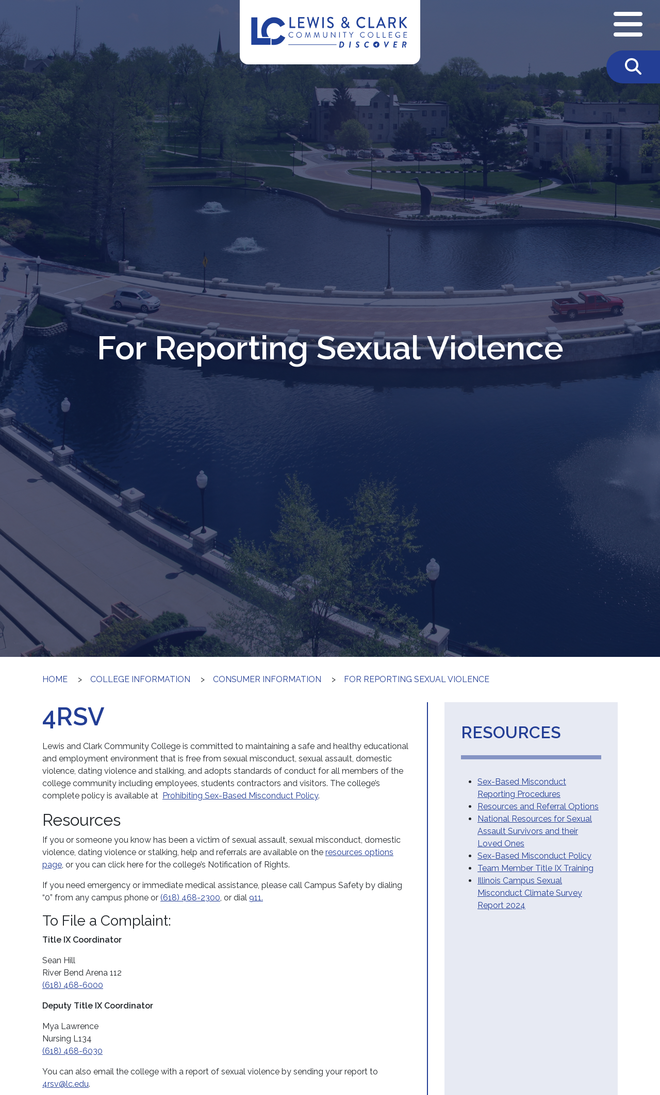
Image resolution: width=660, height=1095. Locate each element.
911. (256, 897)
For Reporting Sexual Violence (416, 679)
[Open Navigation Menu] (628, 25)
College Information (140, 679)
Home (55, 679)
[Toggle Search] (633, 66)
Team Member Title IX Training (535, 868)
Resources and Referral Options (538, 806)
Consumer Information (267, 679)
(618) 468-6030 (72, 1051)
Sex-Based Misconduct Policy (534, 856)
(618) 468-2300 (190, 897)
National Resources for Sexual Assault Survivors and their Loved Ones (534, 831)
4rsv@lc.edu (65, 1084)
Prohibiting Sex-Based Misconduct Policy (240, 796)
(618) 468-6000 (72, 985)
